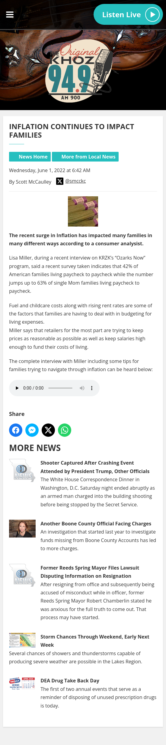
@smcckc (71, 181)
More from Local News (89, 156)
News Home (33, 156)
